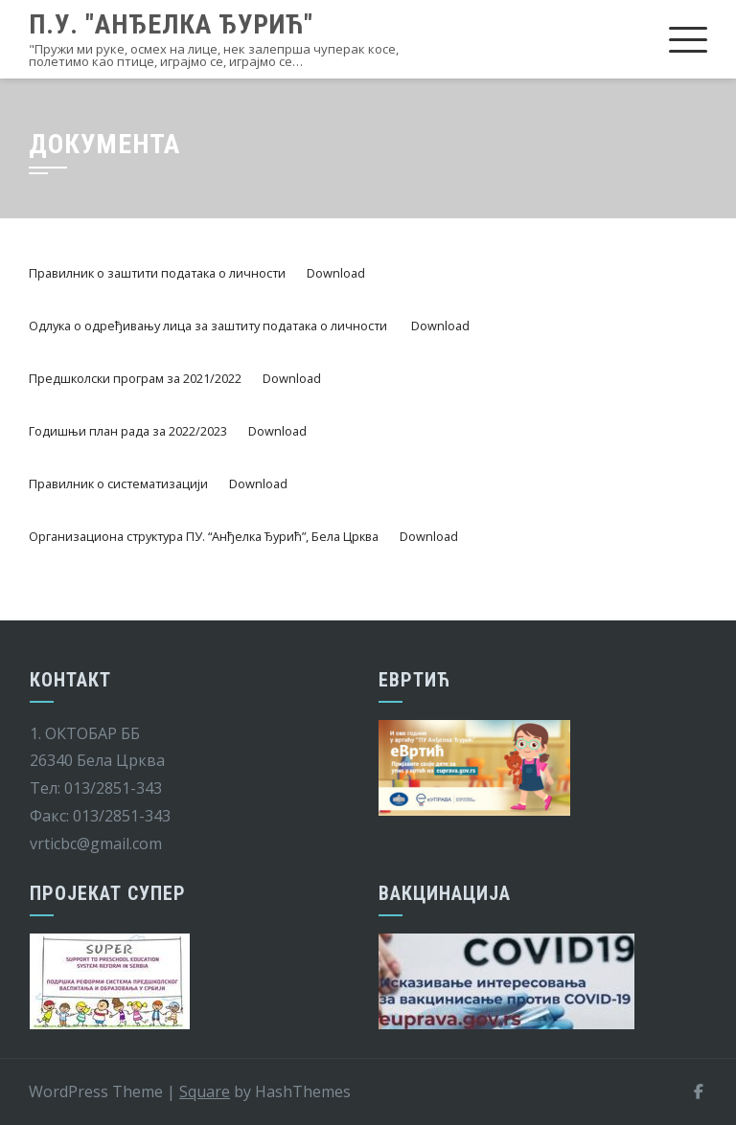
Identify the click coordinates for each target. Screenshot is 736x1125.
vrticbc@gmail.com (96, 843)
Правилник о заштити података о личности (157, 272)
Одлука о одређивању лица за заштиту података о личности (209, 325)
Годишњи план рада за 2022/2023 (128, 430)
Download (336, 272)
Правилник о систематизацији (118, 483)
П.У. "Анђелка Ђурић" (171, 24)
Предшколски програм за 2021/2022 (135, 378)
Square (204, 1091)
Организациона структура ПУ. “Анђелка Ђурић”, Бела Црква (204, 536)
